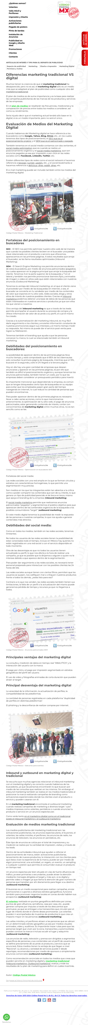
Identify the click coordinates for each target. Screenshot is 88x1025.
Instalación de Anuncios (16, 35)
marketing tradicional (57, 961)
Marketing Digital (66, 66)
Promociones (15, 49)
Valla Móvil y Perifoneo (15, 12)
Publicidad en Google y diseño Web (17, 43)
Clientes (13, 53)
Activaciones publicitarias (15, 22)
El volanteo (12, 901)
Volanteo (13, 7)
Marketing (33, 66)
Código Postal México (24, 975)
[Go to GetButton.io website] (6, 1022)
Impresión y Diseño (18, 17)
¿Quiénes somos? (17, 3)
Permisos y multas (14, 69)
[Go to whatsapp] (6, 1017)
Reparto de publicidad (16, 66)
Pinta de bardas (16, 31)
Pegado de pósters (18, 27)
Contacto (13, 57)
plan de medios (20, 106)
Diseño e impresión (48, 66)
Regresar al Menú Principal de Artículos (25, 980)
